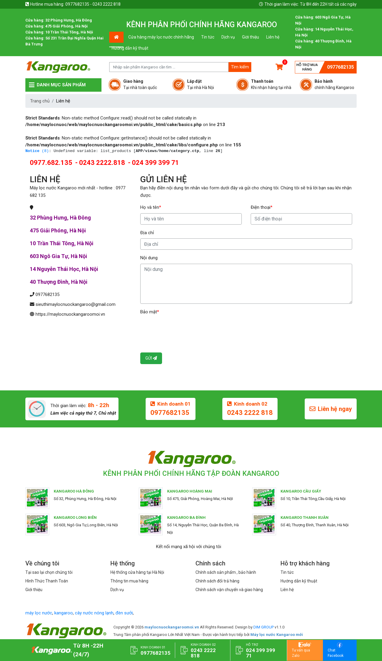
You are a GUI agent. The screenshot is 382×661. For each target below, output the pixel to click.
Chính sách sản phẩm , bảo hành (225, 572)
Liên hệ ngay (330, 408)
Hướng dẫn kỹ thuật (130, 48)
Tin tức (207, 37)
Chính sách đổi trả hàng (217, 581)
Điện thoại (261, 207)
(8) (37, 151)
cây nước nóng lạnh (94, 613)
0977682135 (340, 67)
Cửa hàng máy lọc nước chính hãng (161, 37)
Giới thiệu (250, 37)
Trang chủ (40, 101)
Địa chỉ (147, 232)
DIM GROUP (263, 627)
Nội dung (149, 257)
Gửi (151, 358)
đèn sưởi (124, 613)
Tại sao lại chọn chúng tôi (49, 572)
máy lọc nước (38, 613)
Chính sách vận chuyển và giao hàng (229, 589)
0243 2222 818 (250, 412)
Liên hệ (272, 37)
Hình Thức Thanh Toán (46, 581)
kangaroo (63, 613)
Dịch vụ (228, 37)
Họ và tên (150, 207)
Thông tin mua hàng (129, 581)
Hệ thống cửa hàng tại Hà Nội (137, 572)
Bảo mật (149, 312)
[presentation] (185, 329)
